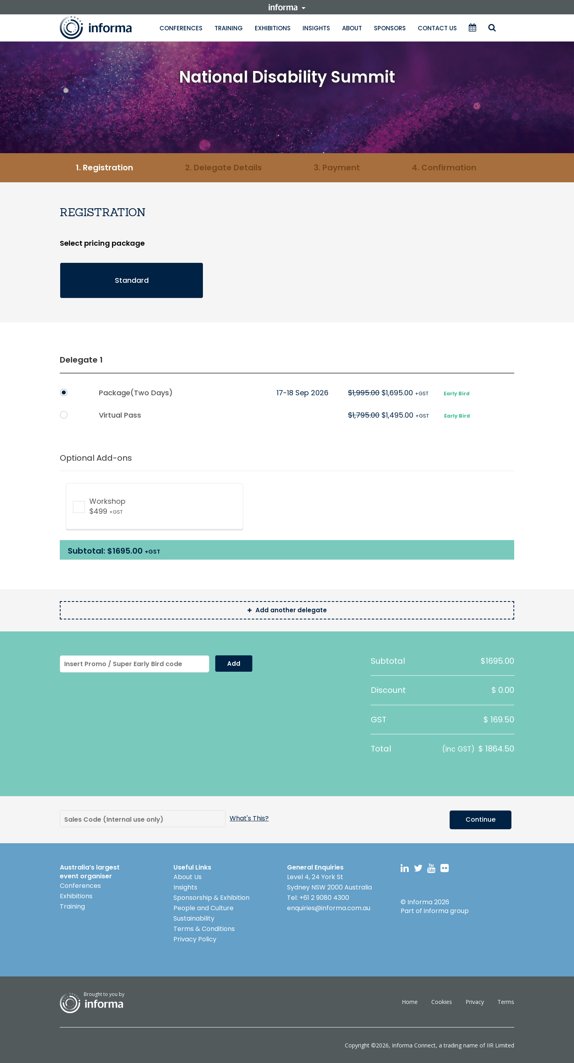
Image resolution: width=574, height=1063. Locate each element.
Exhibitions (273, 28)
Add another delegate (287, 610)
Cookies (441, 1001)
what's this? (249, 818)
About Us (187, 876)
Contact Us (437, 28)
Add (233, 663)
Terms (505, 1001)
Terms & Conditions (204, 928)
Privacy (475, 1001)
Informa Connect (414, 1045)
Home (410, 1001)
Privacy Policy (194, 938)
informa (287, 7)
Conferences (180, 28)
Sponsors (390, 28)
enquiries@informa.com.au (328, 907)
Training (228, 28)
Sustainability (193, 918)
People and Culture (203, 907)
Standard (132, 280)
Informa (103, 27)
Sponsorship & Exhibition (211, 897)
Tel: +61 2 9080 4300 (318, 897)
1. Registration (104, 167)
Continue (480, 819)
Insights (316, 28)
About (352, 28)
